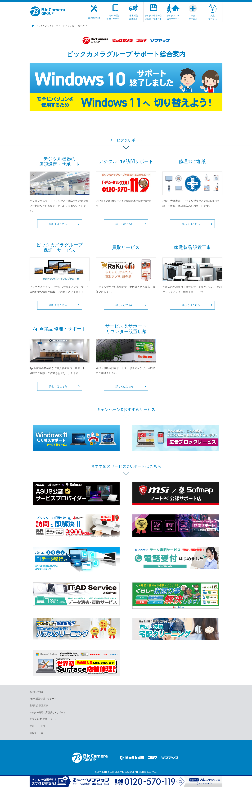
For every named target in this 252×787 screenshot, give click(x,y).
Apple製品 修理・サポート (43, 698)
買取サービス (36, 732)
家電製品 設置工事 (39, 705)
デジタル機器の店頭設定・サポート (48, 712)
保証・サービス (37, 726)
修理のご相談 (36, 691)
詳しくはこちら (58, 223)
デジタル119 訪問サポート (43, 719)
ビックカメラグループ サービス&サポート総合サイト (61, 26)
